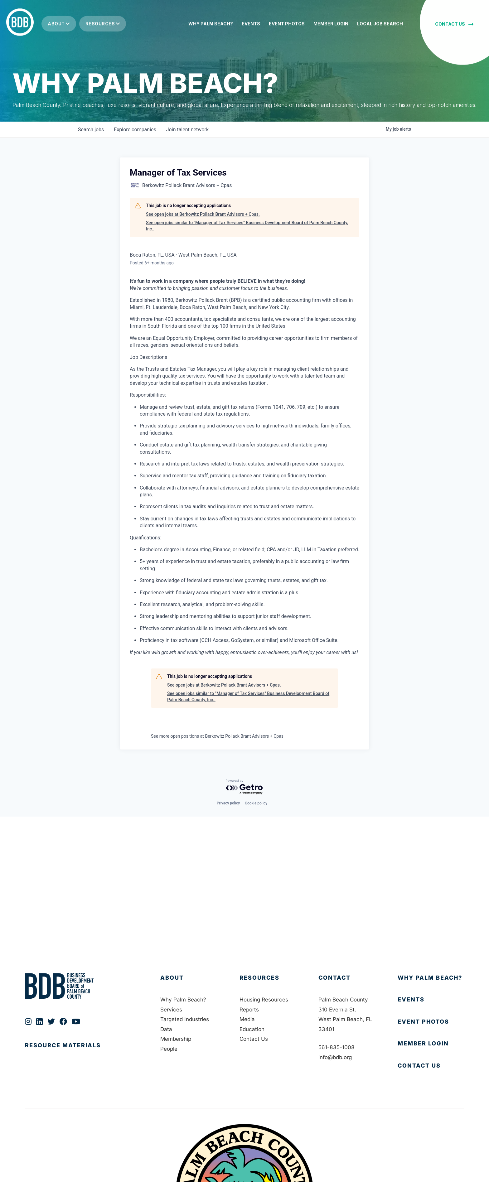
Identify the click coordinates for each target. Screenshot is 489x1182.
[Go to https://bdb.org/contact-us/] (431, 1066)
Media (247, 1019)
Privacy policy (228, 803)
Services (171, 1009)
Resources (102, 20)
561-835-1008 (336, 1047)
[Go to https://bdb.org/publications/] (86, 1052)
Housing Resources (264, 999)
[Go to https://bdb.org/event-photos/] (431, 1022)
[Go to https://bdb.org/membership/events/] (431, 1000)
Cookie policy (256, 803)
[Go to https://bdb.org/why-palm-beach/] (431, 978)
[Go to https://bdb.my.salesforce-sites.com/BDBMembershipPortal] (431, 1044)
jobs (91, 130)
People (168, 1049)
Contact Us (254, 1039)
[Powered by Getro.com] (244, 787)
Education (252, 1029)
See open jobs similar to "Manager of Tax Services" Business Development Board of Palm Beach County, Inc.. (247, 225)
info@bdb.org (335, 1057)
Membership (175, 1039)
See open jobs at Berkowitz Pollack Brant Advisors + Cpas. (203, 214)
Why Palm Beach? (183, 999)
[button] (454, 20)
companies (135, 130)
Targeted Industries (184, 1019)
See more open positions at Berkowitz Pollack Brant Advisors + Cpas (217, 736)
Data (166, 1029)
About (59, 20)
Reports (249, 1009)
